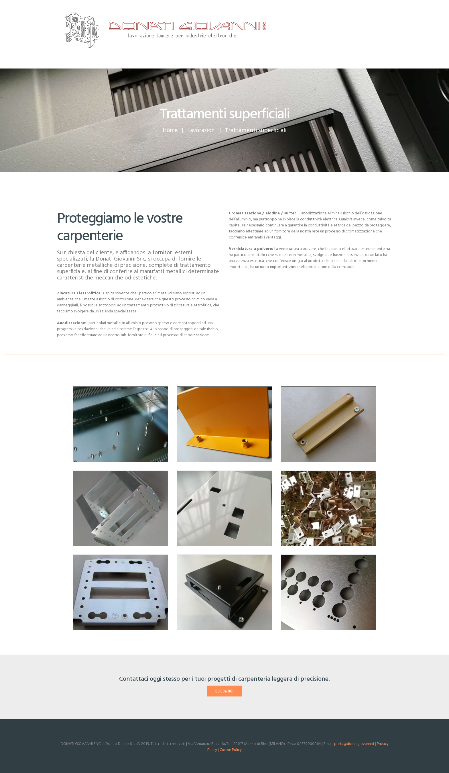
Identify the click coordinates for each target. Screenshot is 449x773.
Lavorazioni (202, 130)
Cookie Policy (231, 750)
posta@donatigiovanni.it (353, 744)
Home (169, 130)
